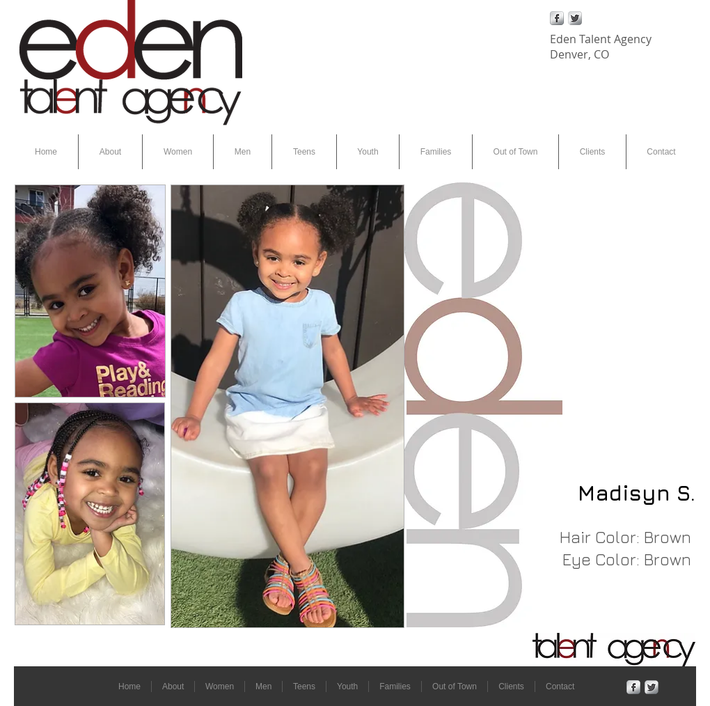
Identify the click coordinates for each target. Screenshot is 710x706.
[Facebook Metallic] (557, 18)
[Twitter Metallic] (575, 18)
